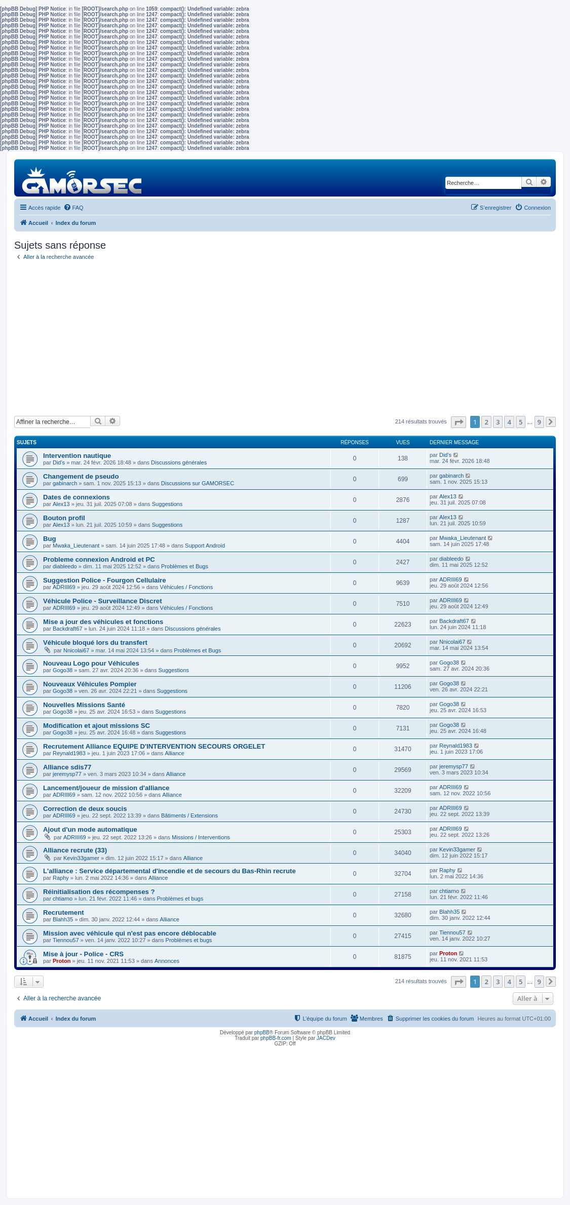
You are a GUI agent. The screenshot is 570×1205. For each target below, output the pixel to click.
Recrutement (63, 912)
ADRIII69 (64, 587)
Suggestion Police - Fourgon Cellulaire (104, 580)
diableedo (65, 566)
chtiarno (62, 899)
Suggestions (167, 504)
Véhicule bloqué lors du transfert (95, 642)
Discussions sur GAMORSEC (197, 483)
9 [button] (539, 421)
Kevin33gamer (81, 858)
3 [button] (498, 421)
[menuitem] (73, 208)
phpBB (262, 1032)
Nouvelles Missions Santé (84, 705)
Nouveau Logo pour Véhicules (91, 663)
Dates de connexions (76, 497)
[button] (458, 422)
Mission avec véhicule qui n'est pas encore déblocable (129, 933)
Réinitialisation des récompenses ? (99, 892)
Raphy (61, 878)
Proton (61, 961)
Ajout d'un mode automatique (90, 829)
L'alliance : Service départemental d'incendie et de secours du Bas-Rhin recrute (169, 871)
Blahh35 (63, 919)
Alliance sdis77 (67, 767)
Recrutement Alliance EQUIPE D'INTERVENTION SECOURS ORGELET (154, 746)
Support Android (205, 545)
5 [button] (520, 421)
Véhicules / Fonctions (186, 587)
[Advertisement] (285, 340)
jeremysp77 (67, 774)
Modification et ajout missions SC (96, 725)
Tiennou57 (66, 940)
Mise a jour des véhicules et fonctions (103, 622)
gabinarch (65, 483)
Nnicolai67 (76, 650)
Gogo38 (62, 670)
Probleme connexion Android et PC (99, 559)
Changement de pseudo (81, 476)
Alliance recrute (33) (75, 850)
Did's (59, 462)
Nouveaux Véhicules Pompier (90, 684)
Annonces (167, 961)
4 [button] (509, 421)
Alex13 (61, 504)
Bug (49, 538)
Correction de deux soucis (85, 808)
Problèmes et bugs (180, 899)
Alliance (174, 753)
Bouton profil (64, 518)
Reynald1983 (69, 753)
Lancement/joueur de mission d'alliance (106, 788)
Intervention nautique (77, 455)
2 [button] (486, 421)
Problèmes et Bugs (184, 566)
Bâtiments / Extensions (189, 815)
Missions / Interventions (201, 837)
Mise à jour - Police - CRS (83, 954)
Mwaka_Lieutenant (76, 545)
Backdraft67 (68, 629)
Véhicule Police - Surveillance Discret (102, 601)
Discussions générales (179, 462)
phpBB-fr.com (275, 1038)
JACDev (326, 1038)
